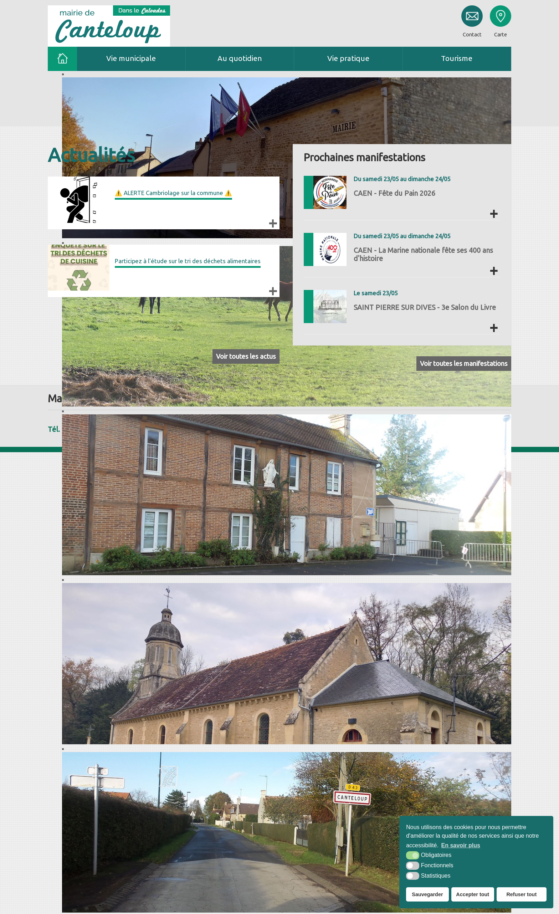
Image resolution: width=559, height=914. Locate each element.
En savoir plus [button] (460, 845)
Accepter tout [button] (472, 894)
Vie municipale (131, 58)
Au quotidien (239, 58)
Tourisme (456, 58)
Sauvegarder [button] (427, 894)
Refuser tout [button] (521, 894)
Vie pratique (348, 58)
